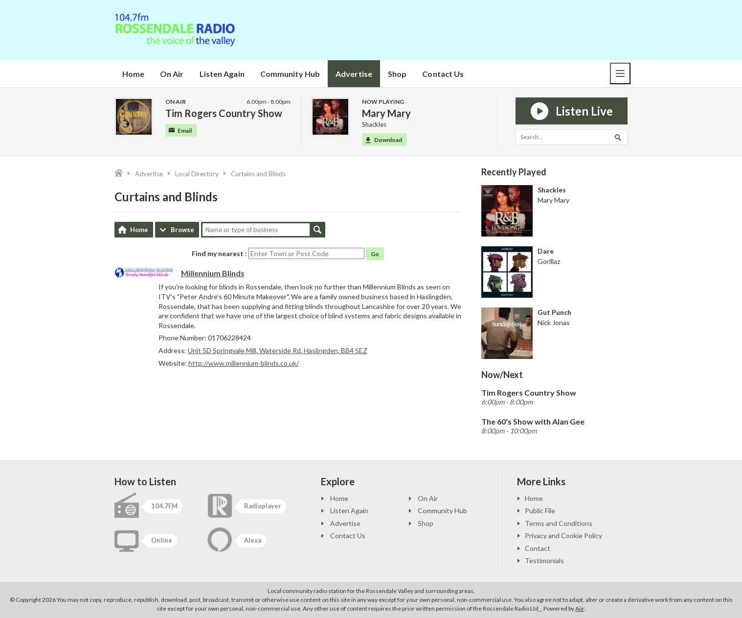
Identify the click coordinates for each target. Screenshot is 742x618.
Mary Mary (553, 200)
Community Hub (290, 73)
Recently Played (513, 171)
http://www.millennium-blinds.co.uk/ (243, 363)
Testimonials (544, 560)
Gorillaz (549, 261)
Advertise (354, 73)
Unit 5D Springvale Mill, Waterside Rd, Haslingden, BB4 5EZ (277, 350)
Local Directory (197, 174)
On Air (172, 73)
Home (133, 73)
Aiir (579, 608)
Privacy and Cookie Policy (563, 535)
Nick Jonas (554, 322)
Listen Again (222, 73)
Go (375, 254)
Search (317, 230)
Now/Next (502, 374)
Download (383, 139)
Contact (537, 548)
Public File (540, 510)
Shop (397, 73)
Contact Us (443, 73)
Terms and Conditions (558, 523)
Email (180, 130)
